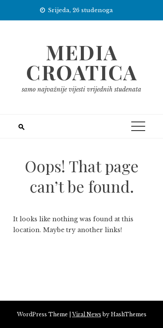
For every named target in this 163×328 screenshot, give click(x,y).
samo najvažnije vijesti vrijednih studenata (81, 89)
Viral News (86, 314)
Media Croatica (81, 62)
